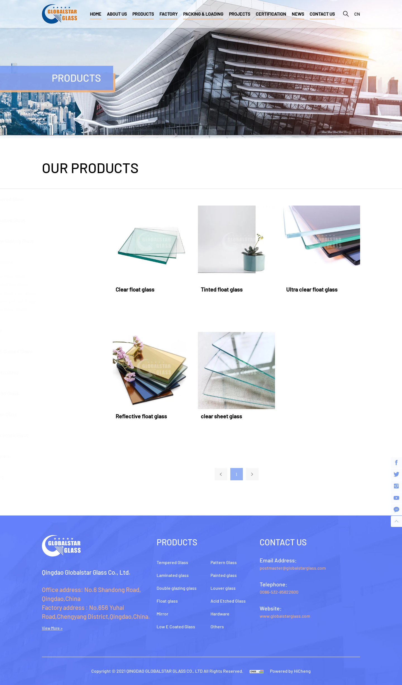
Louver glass (55, 414)
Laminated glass (59, 220)
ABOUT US (117, 13)
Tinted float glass (227, 289)
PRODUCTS (143, 13)
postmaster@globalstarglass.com (293, 568)
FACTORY (168, 13)
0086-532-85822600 (279, 592)
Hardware (51, 456)
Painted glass (56, 393)
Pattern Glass (56, 372)
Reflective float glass (66, 301)
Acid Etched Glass (60, 435)
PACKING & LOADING (203, 13)
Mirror (47, 330)
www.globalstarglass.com (285, 616)
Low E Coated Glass (62, 351)
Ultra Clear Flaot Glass (66, 292)
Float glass (53, 262)
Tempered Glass (58, 199)
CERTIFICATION (271, 13)
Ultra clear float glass (317, 289)
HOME (95, 13)
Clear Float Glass (61, 276)
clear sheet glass (227, 416)
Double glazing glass (63, 241)
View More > (52, 628)
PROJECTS (239, 13)
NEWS (298, 13)
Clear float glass (140, 289)
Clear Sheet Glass (62, 309)
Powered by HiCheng (290, 671)
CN (357, 13)
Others (48, 477)
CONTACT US (322, 13)
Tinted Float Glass (62, 284)
